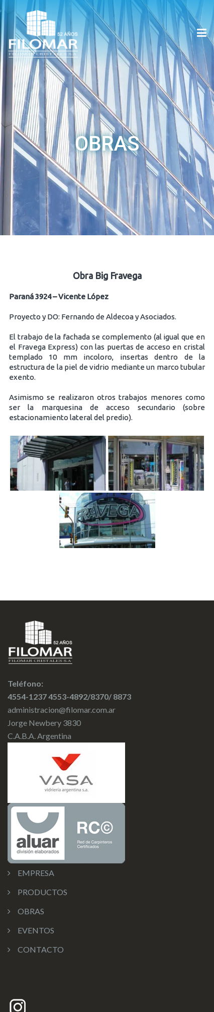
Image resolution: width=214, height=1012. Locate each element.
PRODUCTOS (42, 892)
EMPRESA (36, 873)
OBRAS (31, 911)
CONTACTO (41, 949)
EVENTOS (36, 930)
